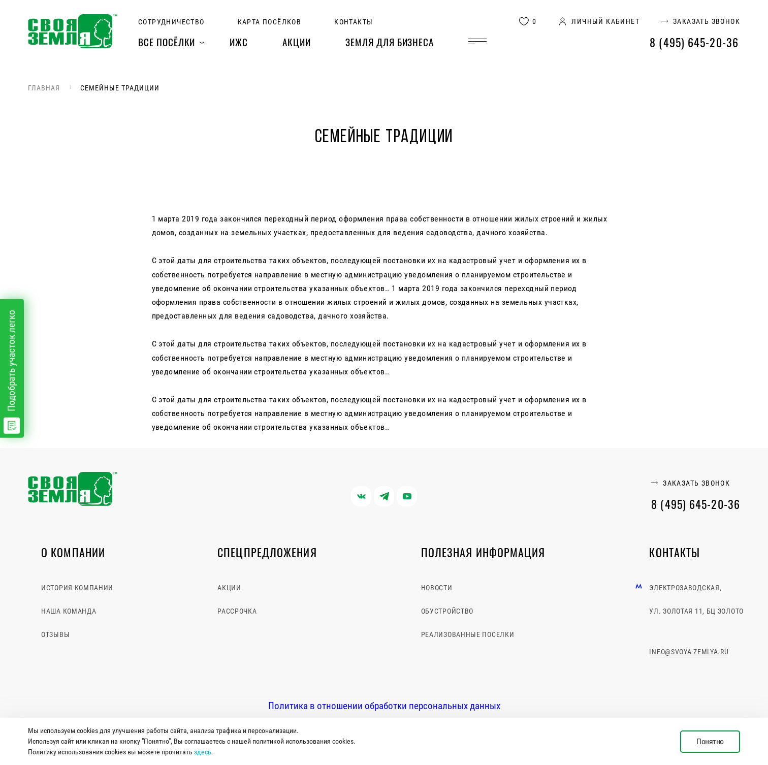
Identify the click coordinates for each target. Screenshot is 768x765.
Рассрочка (237, 611)
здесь (202, 752)
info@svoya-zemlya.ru (688, 652)
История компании (77, 588)
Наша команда (68, 611)
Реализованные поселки (468, 634)
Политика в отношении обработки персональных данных (384, 706)
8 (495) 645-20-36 (694, 42)
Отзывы (55, 634)
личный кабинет (605, 21)
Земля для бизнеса (389, 42)
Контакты (353, 22)
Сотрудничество (171, 22)
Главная (44, 88)
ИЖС (239, 42)
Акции (296, 42)
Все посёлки (166, 42)
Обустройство (447, 611)
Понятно (710, 741)
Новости (437, 588)
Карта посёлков (270, 22)
